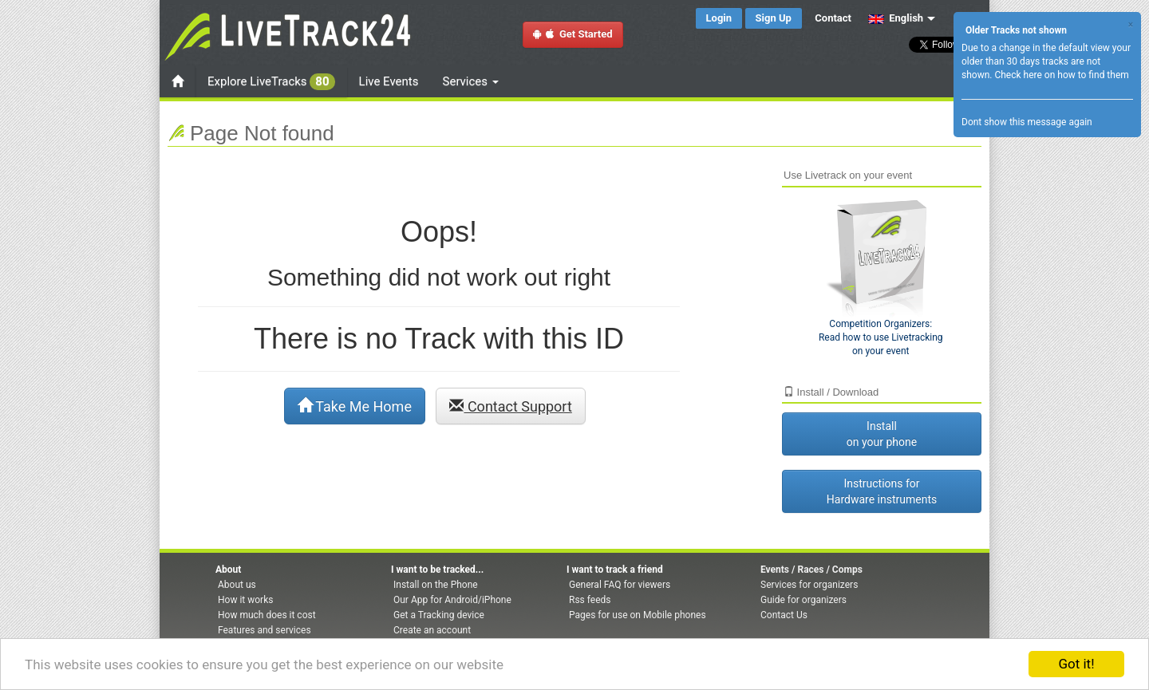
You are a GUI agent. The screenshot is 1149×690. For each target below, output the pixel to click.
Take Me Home (355, 406)
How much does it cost (267, 615)
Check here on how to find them (1061, 75)
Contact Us (783, 615)
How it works (245, 599)
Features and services (264, 630)
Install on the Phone (435, 584)
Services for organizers (809, 584)
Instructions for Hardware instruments (882, 491)
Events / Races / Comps (811, 569)
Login (719, 18)
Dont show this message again (1026, 122)
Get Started (573, 34)
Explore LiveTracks (271, 81)
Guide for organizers (803, 599)
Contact (833, 18)
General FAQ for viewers (619, 584)
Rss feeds (589, 599)
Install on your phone (882, 434)
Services (471, 81)
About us (237, 584)
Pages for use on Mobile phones (637, 615)
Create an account (432, 630)
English (895, 18)
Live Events (389, 81)
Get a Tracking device (438, 615)
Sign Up (774, 18)
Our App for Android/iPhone (452, 599)
